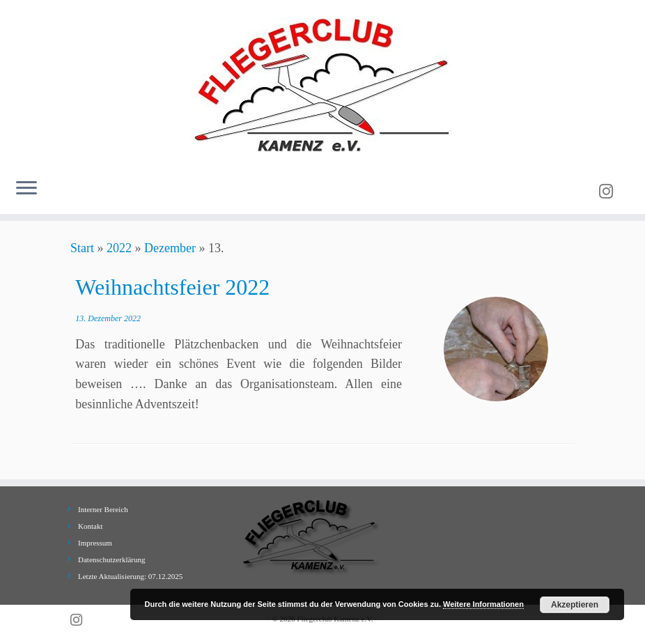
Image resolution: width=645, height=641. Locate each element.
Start (82, 248)
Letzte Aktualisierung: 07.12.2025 (130, 576)
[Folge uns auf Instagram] (610, 192)
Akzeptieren (574, 605)
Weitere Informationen (483, 604)
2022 (119, 248)
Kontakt (90, 526)
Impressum (95, 543)
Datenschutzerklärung (112, 559)
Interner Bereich (103, 509)
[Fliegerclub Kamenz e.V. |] (322, 83)
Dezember (170, 248)
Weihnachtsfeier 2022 (172, 287)
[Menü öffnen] (26, 188)
